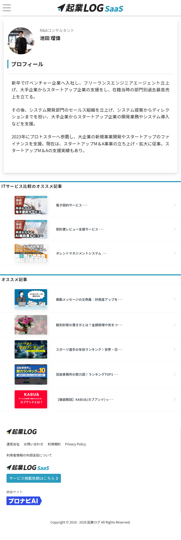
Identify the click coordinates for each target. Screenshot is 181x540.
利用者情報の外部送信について (29, 455)
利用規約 (54, 444)
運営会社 (13, 444)
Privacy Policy (75, 444)
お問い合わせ (33, 444)
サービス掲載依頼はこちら (33, 478)
